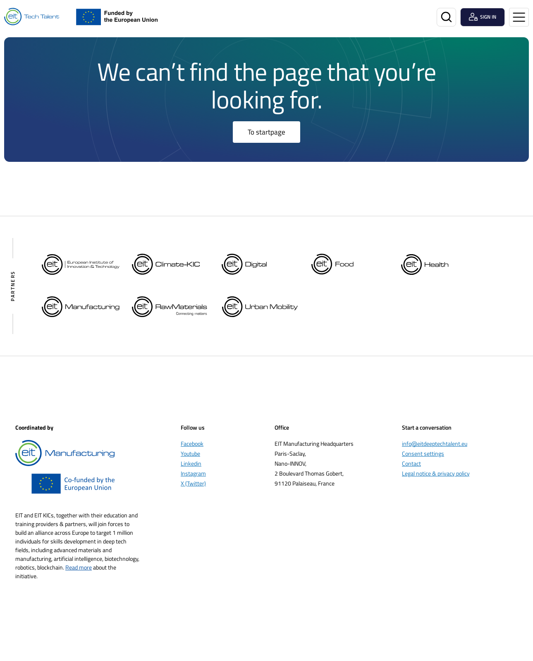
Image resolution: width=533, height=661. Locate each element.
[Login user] (482, 17)
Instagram (193, 473)
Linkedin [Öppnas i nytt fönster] (191, 463)
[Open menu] (518, 17)
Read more (78, 567)
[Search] (446, 17)
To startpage (266, 132)
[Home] (31, 17)
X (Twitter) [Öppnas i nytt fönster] (193, 483)
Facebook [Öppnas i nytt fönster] (192, 443)
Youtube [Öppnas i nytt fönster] (190, 453)
